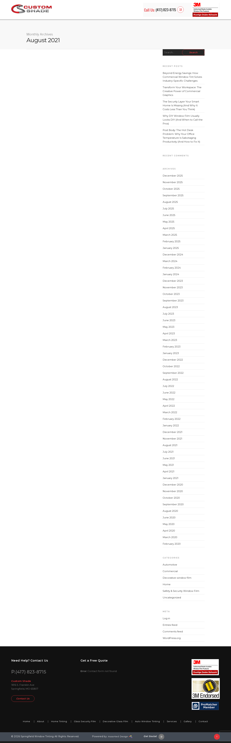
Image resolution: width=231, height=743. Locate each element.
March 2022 (170, 414)
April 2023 (169, 335)
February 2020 (172, 545)
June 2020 (169, 519)
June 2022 (169, 394)
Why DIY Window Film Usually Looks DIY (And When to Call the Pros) (183, 121)
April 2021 (168, 473)
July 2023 (168, 315)
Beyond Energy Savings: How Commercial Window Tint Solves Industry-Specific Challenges (182, 78)
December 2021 (172, 433)
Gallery (193, 723)
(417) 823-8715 (31, 673)
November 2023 (173, 289)
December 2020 (173, 486)
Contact (209, 723)
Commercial (170, 572)
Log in (166, 620)
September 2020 (173, 506)
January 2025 (171, 249)
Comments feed (173, 633)
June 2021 (169, 460)
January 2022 (171, 427)
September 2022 (173, 374)
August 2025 (170, 203)
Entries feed (170, 626)
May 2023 (168, 328)
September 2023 (173, 302)
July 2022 (168, 387)
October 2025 (171, 190)
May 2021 (168, 466)
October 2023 (171, 295)
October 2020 (171, 499)
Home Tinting (55, 723)
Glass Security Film (83, 723)
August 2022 (170, 381)
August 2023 (170, 308)
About (36, 723)
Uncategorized (172, 599)
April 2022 (169, 407)
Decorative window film (177, 579)
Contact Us (23, 701)
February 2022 (171, 420)
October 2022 (171, 368)
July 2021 (168, 453)
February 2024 (172, 269)
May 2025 (168, 223)
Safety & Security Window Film (181, 592)
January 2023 (171, 354)
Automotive (170, 566)
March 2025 (170, 236)
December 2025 (173, 177)
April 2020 (169, 532)
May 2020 (169, 525)
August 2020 (170, 512)
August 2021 (170, 446)
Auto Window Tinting (150, 723)
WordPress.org (172, 639)
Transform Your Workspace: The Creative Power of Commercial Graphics (182, 93)
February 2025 (171, 243)
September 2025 (173, 197)
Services (176, 723)
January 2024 (171, 276)
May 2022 (168, 400)
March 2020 (170, 538)
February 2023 (171, 348)
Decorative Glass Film (116, 723)
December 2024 (173, 256)
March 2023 (170, 341)
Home (167, 586)
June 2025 (169, 216)
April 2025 (169, 230)
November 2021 (172, 440)
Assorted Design (120, 738)
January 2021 (170, 479)
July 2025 (168, 210)
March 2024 (170, 262)
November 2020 (173, 492)
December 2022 (173, 361)
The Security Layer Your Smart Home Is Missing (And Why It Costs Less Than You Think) (181, 107)
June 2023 (169, 322)
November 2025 (173, 184)
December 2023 (173, 282)
